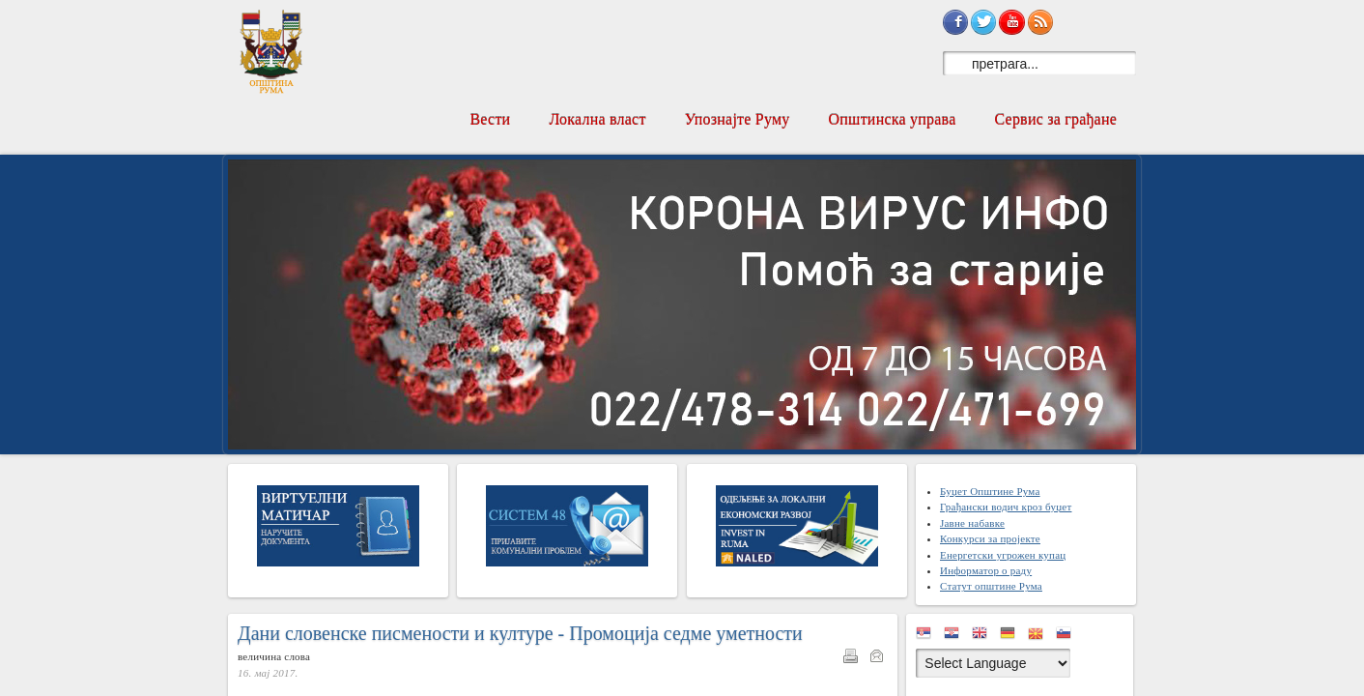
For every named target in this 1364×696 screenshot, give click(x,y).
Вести (489, 119)
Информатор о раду (986, 570)
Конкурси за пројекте (990, 538)
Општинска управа (892, 119)
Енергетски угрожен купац (1003, 555)
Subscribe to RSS (1040, 22)
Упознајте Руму (737, 119)
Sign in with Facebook (955, 22)
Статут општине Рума (991, 586)
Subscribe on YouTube (1011, 22)
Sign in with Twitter (983, 22)
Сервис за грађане (1055, 119)
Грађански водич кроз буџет (1005, 506)
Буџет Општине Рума (990, 491)
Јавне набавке (972, 523)
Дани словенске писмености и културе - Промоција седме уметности (520, 633)
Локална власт (597, 119)
